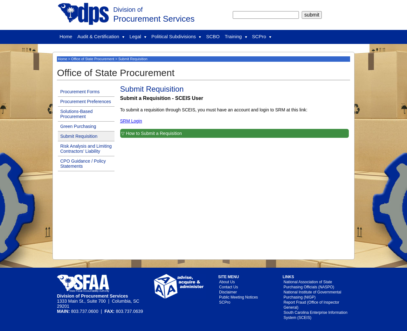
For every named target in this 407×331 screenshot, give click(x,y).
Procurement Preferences (85, 101)
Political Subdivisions (176, 36)
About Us (227, 282)
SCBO (213, 36)
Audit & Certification (100, 36)
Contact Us (228, 287)
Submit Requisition (78, 136)
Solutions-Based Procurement (76, 114)
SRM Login (131, 120)
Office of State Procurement (92, 59)
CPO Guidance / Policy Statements (83, 163)
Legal (137, 36)
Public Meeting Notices (238, 297)
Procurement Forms (80, 91)
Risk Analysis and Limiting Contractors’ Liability (86, 149)
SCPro (261, 36)
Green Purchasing (78, 126)
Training (236, 36)
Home (65, 36)
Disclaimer (228, 292)
